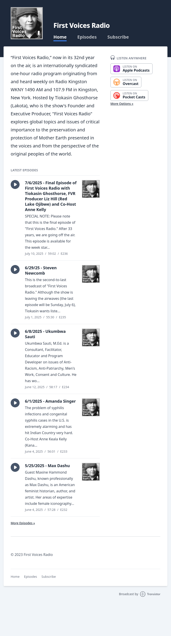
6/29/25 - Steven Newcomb (41, 270)
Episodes (87, 37)
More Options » (121, 104)
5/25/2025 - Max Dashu (47, 465)
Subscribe (118, 37)
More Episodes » (23, 523)
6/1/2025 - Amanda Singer (50, 401)
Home (60, 37)
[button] (15, 184)
